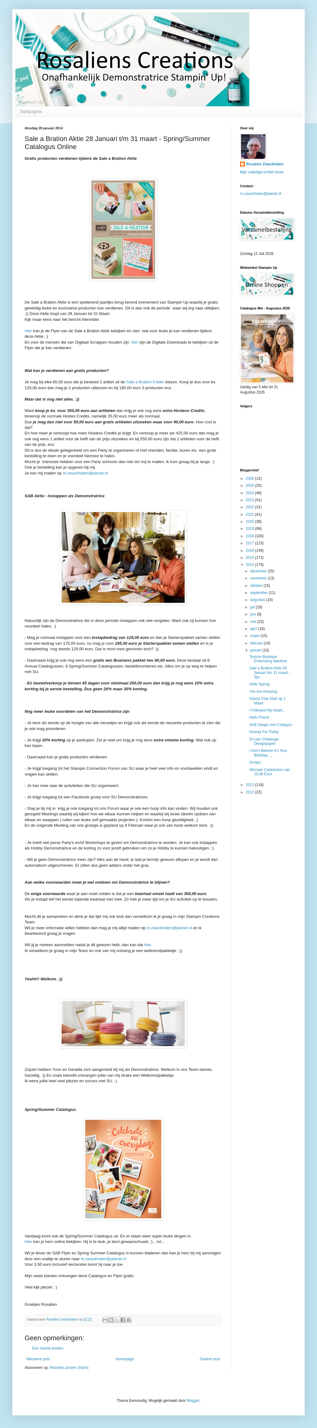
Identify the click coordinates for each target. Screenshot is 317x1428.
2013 (250, 785)
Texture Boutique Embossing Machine (268, 659)
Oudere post (210, 1359)
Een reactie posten (47, 1348)
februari (257, 643)
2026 (250, 478)
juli (253, 607)
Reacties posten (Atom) (69, 1367)
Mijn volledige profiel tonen (262, 172)
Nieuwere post (38, 1359)
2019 (250, 528)
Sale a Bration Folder (145, 382)
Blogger (193, 1400)
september (259, 593)
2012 (250, 792)
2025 (250, 485)
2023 (250, 500)
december (259, 571)
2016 (250, 550)
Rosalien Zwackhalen (264, 164)
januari (256, 650)
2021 (250, 514)
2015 (250, 557)
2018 (250, 536)
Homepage (125, 1359)
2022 (250, 507)
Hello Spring (259, 684)
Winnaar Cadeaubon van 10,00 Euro (269, 772)
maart (255, 636)
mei (253, 621)
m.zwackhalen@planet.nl (85, 473)
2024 (250, 493)
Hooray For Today (264, 732)
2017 (250, 543)
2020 (250, 521)
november (259, 578)
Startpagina (31, 111)
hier (134, 342)
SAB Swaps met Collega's (270, 725)
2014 (250, 565)
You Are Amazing (263, 691)
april (254, 629)
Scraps (255, 762)
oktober (256, 585)
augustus (258, 600)
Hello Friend (259, 717)
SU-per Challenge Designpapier (264, 741)
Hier (28, 331)
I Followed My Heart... (267, 710)
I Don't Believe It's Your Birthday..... (268, 752)
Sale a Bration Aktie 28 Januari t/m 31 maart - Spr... (269, 672)
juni (253, 614)
